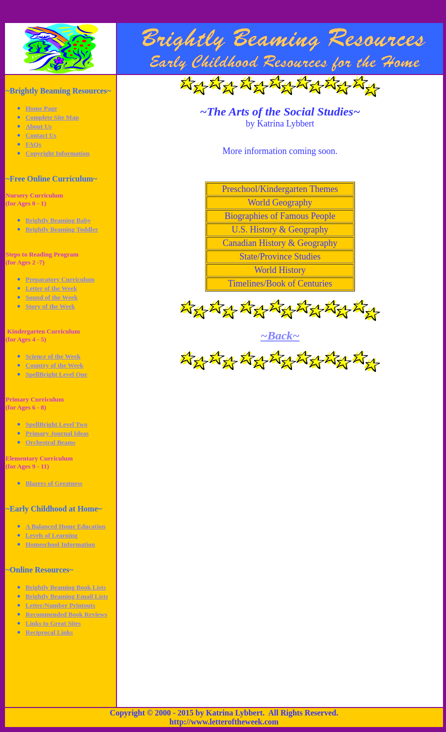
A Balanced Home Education (66, 526)
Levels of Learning (52, 535)
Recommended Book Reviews (66, 614)
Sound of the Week (52, 297)
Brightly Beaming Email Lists (67, 596)
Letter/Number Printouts (60, 605)
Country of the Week (55, 365)
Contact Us (41, 135)
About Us (39, 126)
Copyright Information (58, 153)
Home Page (41, 108)
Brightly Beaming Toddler (62, 229)
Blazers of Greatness (54, 483)
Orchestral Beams (51, 442)
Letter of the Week (51, 288)
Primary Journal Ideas (57, 433)
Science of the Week (53, 356)
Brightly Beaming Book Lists (66, 587)
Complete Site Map (52, 117)
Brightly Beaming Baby (58, 220)
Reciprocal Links (49, 632)
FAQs (34, 144)
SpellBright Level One (57, 374)
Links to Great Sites (53, 623)
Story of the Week (50, 306)
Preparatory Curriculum (60, 279)
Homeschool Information (60, 544)
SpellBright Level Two (57, 424)
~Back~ (280, 335)
